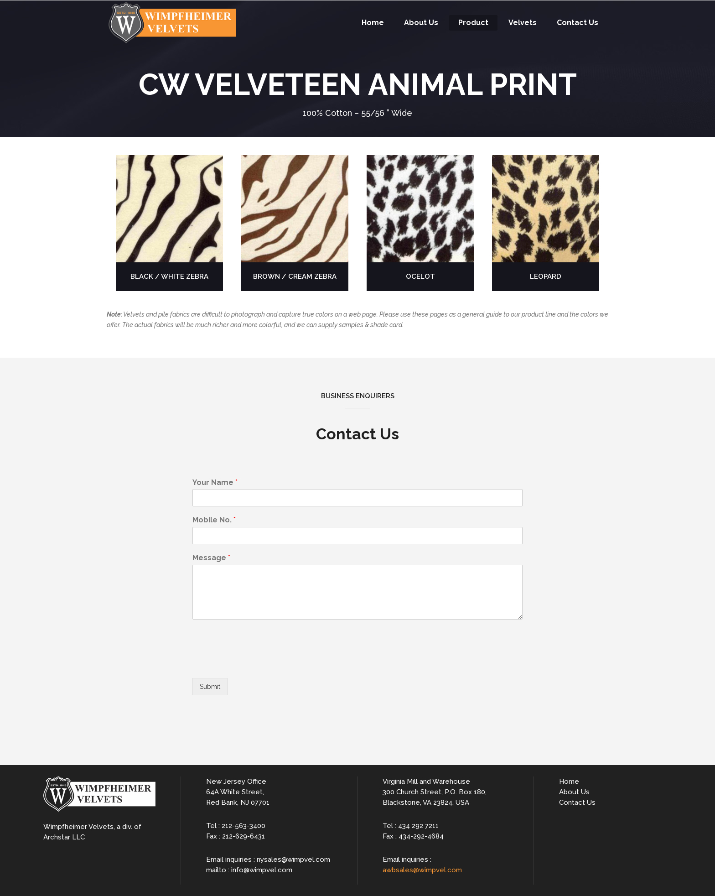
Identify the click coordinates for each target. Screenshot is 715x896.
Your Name (215, 482)
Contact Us (577, 802)
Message (211, 557)
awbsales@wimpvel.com (422, 870)
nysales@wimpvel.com (293, 859)
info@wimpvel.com (261, 870)
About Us (574, 792)
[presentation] (261, 663)
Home (569, 781)
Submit (210, 686)
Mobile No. (214, 520)
